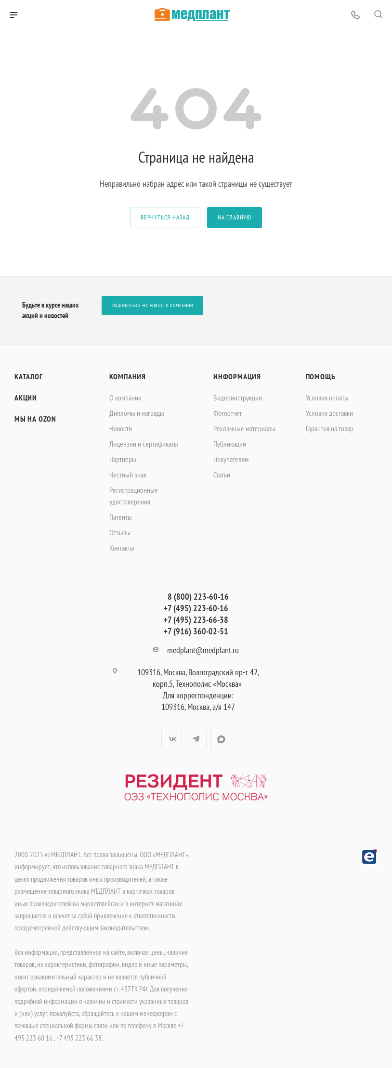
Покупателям (230, 459)
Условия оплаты (327, 397)
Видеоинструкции (237, 397)
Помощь (321, 376)
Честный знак (127, 474)
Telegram (196, 739)
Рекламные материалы (244, 428)
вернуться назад (165, 217)
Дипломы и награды (136, 413)
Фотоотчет (227, 413)
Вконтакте (171, 739)
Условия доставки (329, 413)
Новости (120, 428)
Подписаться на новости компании (152, 305)
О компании (125, 397)
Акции (25, 397)
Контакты (121, 548)
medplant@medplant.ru (203, 650)
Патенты (120, 517)
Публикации (229, 444)
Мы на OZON (35, 419)
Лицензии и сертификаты (143, 444)
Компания (127, 376)
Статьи (221, 474)
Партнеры (122, 459)
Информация (237, 376)
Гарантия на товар (329, 428)
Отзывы (120, 532)
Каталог (28, 376)
